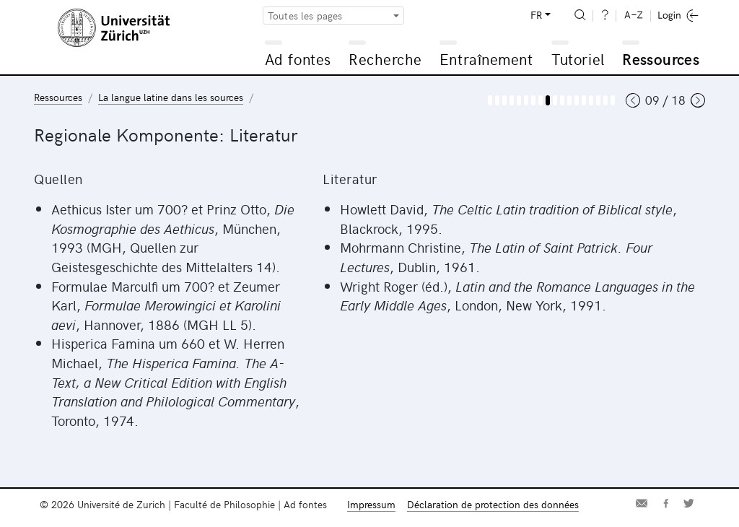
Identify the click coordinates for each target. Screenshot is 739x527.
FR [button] (536, 15)
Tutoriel (577, 58)
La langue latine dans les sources (170, 97)
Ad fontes (298, 58)
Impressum (371, 504)
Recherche (385, 58)
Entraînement (486, 58)
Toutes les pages (305, 15)
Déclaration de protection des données (493, 504)
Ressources (660, 58)
